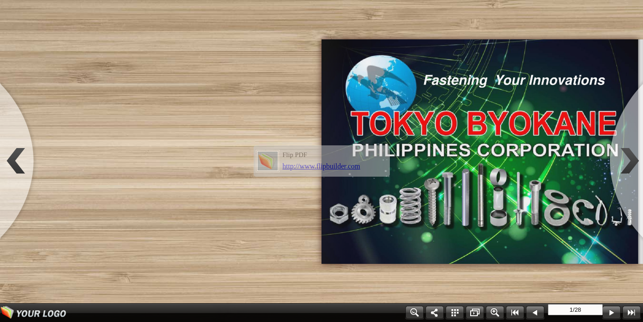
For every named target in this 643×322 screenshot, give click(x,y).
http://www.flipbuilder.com (321, 166)
